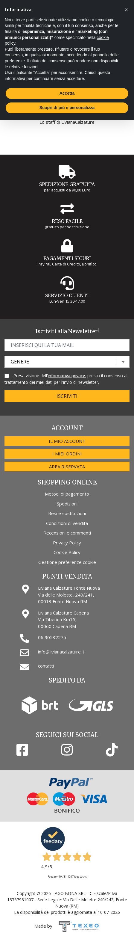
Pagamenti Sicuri (67, 258)
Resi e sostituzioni (67, 513)
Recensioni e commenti (67, 533)
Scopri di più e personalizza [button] (67, 107)
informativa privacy (66, 375)
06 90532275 (52, 637)
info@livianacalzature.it (61, 652)
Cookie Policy (67, 552)
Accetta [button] (67, 93)
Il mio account (67, 441)
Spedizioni (67, 504)
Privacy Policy (67, 543)
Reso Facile (67, 221)
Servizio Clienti (67, 295)
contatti (46, 666)
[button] (126, 9)
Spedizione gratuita (67, 184)
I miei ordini (67, 454)
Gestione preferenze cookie (67, 562)
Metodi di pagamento (67, 494)
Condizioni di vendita (67, 523)
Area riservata (67, 467)
